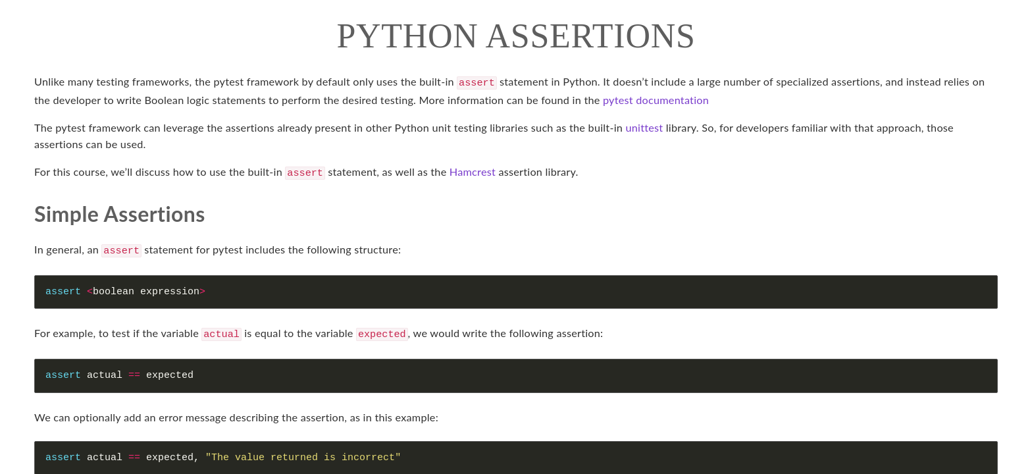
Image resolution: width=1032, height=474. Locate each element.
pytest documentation (656, 98)
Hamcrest (473, 170)
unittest (644, 126)
